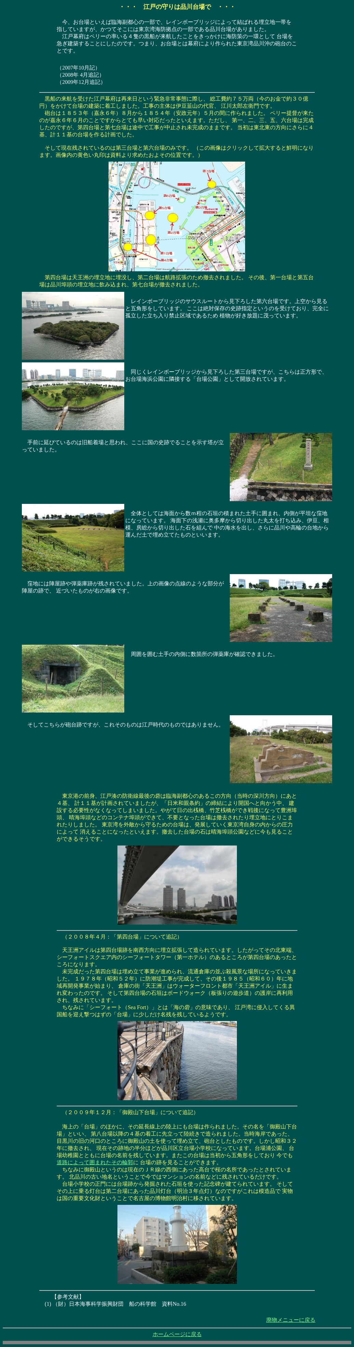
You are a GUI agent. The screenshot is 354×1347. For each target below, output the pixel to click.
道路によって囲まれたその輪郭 (95, 1162)
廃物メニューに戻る (290, 1320)
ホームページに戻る (177, 1334)
